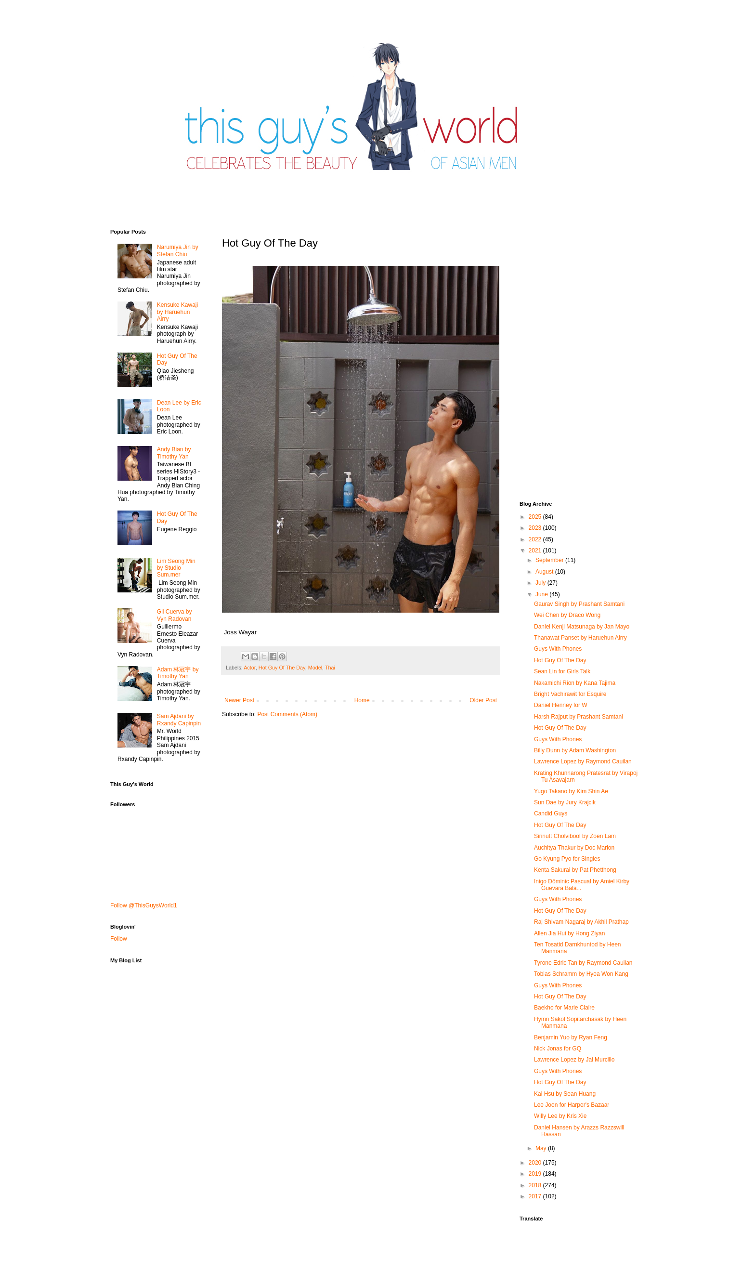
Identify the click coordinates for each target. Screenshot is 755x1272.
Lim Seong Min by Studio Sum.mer (176, 568)
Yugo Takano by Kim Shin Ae (571, 791)
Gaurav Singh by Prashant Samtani (579, 604)
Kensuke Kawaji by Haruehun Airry (177, 312)
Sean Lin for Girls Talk (562, 671)
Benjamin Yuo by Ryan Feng (570, 1037)
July (541, 582)
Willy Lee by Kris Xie (560, 1116)
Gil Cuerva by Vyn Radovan (174, 615)
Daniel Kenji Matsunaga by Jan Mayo (581, 626)
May (541, 1148)
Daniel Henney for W (560, 705)
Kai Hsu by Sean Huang (565, 1093)
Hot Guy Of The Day (282, 667)
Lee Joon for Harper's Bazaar (571, 1105)
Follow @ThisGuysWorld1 (143, 905)
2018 (536, 1185)
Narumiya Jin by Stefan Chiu (177, 250)
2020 (536, 1162)
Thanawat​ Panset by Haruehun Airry (580, 637)
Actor (250, 667)
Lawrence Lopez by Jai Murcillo (574, 1059)
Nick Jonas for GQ (557, 1048)
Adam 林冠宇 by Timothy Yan (178, 673)
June (542, 594)
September (550, 560)
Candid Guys (550, 813)
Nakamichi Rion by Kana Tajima (574, 683)
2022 (536, 539)
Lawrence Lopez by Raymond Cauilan (583, 761)
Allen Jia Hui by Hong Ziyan (569, 933)
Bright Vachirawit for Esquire (570, 694)
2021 (536, 550)
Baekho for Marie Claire (564, 1007)
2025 (536, 516)
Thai (330, 667)
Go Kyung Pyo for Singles (567, 858)
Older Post (483, 700)
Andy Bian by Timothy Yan (174, 452)
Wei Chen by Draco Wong (567, 615)
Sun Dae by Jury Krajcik (565, 802)
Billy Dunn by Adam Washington (575, 750)
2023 (536, 528)
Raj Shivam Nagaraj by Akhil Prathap (581, 921)
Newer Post (239, 700)
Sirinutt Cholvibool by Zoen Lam (575, 836)
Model (315, 667)
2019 (536, 1173)
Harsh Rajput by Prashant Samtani (578, 716)
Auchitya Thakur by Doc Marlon (574, 847)
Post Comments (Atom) (287, 714)
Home (362, 700)
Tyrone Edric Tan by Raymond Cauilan (583, 962)
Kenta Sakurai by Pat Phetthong (575, 869)
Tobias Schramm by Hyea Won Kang (581, 973)
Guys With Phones (558, 648)
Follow (118, 938)
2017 (536, 1196)
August (545, 571)
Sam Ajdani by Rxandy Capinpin (179, 719)
